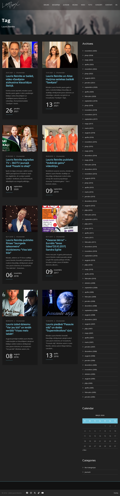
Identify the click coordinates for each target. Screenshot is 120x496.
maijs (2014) (89, 160)
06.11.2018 (9, 237)
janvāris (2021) (90, 83)
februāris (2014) (90, 165)
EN (116, 5)
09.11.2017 (49, 237)
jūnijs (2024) (89, 55)
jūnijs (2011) (89, 228)
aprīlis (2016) (89, 137)
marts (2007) (89, 342)
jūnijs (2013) (89, 183)
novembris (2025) (91, 51)
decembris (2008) (91, 306)
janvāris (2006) (90, 360)
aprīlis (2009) (89, 292)
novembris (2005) (91, 369)
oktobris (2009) (90, 283)
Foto (90, 5)
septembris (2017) (91, 119)
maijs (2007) (89, 333)
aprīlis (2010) (89, 274)
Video (83, 5)
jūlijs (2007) (88, 329)
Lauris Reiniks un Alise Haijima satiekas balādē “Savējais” (60, 79)
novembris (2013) (91, 174)
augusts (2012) (90, 206)
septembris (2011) (91, 219)
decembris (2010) (91, 247)
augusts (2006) (90, 356)
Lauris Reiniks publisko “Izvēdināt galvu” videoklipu (59, 163)
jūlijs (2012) (88, 210)
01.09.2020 (9, 156)
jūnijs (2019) (89, 105)
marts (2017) (89, 128)
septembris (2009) (91, 288)
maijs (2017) (89, 124)
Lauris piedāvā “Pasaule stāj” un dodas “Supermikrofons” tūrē (59, 327)
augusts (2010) (90, 260)
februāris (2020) (90, 96)
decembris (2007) (91, 319)
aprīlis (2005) (89, 388)
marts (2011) (89, 237)
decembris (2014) (91, 155)
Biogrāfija (56, 5)
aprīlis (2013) (89, 187)
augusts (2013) (90, 178)
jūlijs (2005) (88, 383)
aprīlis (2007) (89, 338)
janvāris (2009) (90, 301)
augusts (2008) (90, 315)
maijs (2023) (89, 60)
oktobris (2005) (90, 374)
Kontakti (108, 5)
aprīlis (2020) (89, 92)
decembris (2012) (91, 201)
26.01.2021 (9, 73)
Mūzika (75, 5)
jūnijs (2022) (89, 74)
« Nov (84, 450)
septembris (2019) (91, 101)
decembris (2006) (91, 351)
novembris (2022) (91, 69)
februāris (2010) (90, 278)
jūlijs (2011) (88, 224)
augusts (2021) (90, 78)
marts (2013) (89, 192)
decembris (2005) (91, 365)
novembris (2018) (91, 110)
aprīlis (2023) (89, 64)
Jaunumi (66, 5)
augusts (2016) (90, 133)
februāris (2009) (90, 297)
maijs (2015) (89, 151)
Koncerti (99, 5)
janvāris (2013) (90, 196)
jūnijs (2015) (89, 146)
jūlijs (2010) (88, 265)
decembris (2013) (91, 169)
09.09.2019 (49, 156)
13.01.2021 (49, 73)
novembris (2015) (91, 142)
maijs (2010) (89, 269)
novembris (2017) (91, 114)
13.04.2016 (49, 321)
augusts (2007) (90, 324)
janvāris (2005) (90, 397)
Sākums (46, 5)
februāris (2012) (90, 215)
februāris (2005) (90, 392)
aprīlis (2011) (89, 233)
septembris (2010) (91, 256)
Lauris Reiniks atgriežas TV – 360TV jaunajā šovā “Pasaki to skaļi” (20, 163)
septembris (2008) (91, 310)
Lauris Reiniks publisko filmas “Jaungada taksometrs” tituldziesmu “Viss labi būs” (19, 246)
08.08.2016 (9, 321)
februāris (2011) (90, 242)
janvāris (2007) (90, 347)
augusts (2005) (90, 379)
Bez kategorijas (90, 467)
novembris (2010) (91, 251)
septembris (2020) (91, 87)
